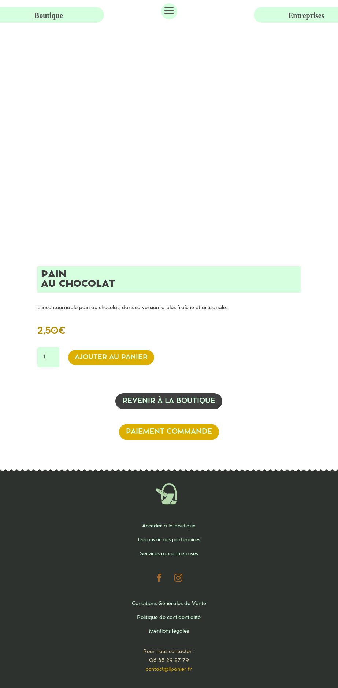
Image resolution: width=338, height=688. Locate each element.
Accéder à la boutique (169, 525)
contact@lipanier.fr (169, 669)
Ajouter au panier (111, 357)
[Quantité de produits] (48, 357)
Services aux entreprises (169, 553)
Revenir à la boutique (168, 401)
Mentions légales (169, 631)
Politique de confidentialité (169, 617)
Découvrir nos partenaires (169, 539)
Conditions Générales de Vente (169, 603)
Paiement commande (169, 431)
